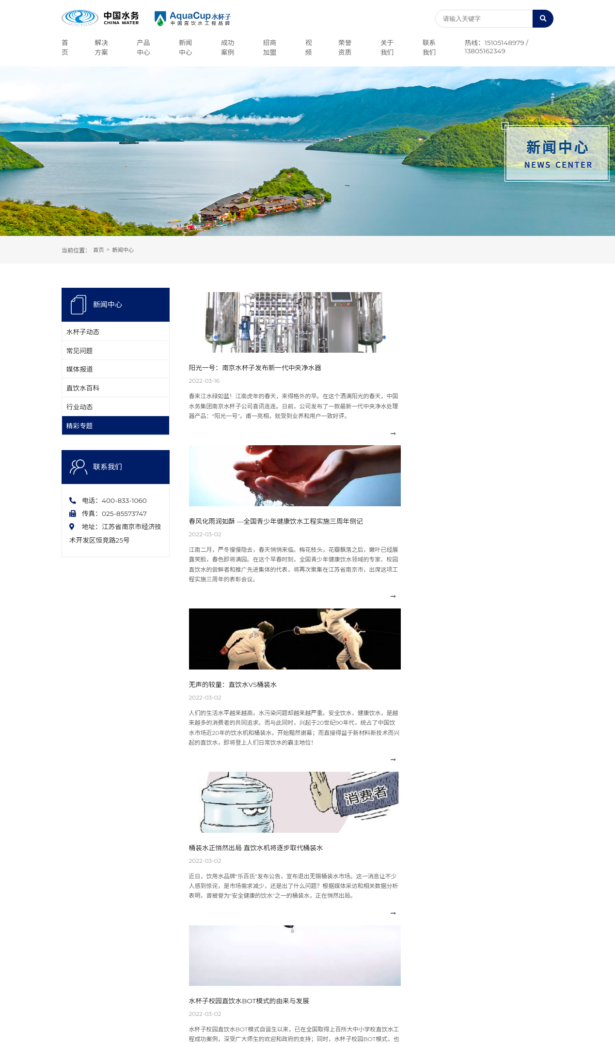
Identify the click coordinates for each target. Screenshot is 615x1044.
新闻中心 (124, 250)
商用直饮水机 (167, 898)
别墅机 (159, 939)
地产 (351, 887)
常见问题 (82, 359)
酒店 (351, 918)
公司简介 (73, 887)
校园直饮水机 (167, 918)
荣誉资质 (73, 908)
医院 (351, 961)
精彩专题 (82, 458)
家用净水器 (164, 950)
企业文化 (73, 898)
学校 (351, 950)
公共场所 (356, 898)
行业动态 (82, 433)
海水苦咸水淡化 (365, 908)
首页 (99, 250)
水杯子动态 (85, 335)
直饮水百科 (85, 409)
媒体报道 (82, 384)
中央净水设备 (167, 887)
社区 (351, 939)
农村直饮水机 (167, 908)
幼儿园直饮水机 (170, 929)
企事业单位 (359, 929)
